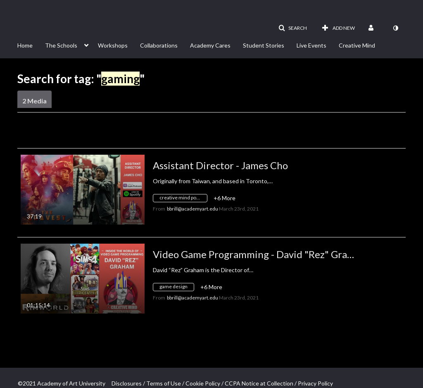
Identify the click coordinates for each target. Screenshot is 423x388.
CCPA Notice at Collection (259, 383)
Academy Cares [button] (210, 45)
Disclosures (127, 383)
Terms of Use (163, 383)
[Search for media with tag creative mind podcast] (183, 199)
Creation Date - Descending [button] (80, 133)
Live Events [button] (311, 45)
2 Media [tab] (34, 101)
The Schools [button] (61, 45)
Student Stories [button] (263, 45)
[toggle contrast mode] (395, 28)
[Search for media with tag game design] (176, 288)
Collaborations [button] (159, 45)
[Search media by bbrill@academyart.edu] (192, 209)
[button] (292, 28)
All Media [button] (188, 133)
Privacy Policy (315, 383)
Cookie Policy (202, 383)
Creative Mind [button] (357, 45)
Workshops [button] (113, 45)
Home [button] (25, 45)
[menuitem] (31, 44)
